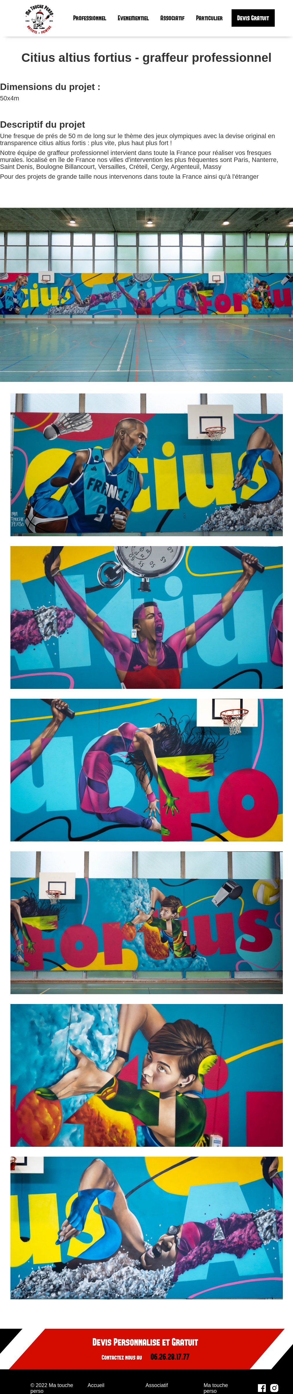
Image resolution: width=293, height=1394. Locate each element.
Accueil (96, 1385)
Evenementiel (133, 18)
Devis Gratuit (253, 18)
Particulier (209, 18)
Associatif (173, 18)
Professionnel (89, 18)
